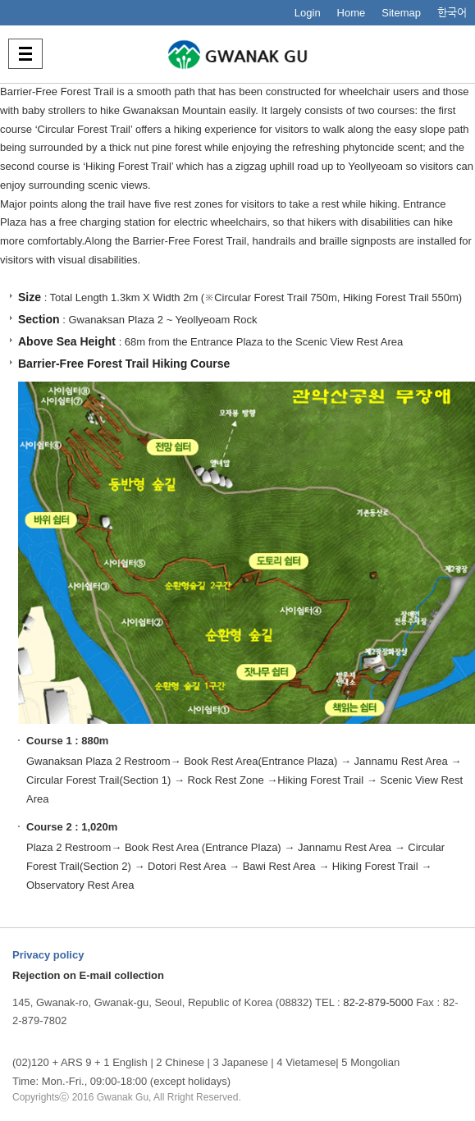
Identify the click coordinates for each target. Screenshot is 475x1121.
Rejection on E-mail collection (88, 975)
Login (308, 13)
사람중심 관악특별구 (237, 54)
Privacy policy (48, 955)
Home (351, 13)
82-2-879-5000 (378, 1002)
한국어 (452, 13)
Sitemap (401, 13)
